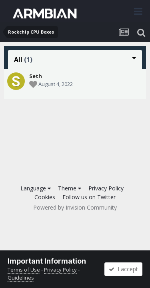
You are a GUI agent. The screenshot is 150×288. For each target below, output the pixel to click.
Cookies (44, 197)
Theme (69, 188)
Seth (35, 76)
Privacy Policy (106, 188)
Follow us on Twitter (89, 197)
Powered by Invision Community (75, 207)
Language (35, 188)
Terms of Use (24, 269)
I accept (123, 269)
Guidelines (21, 277)
